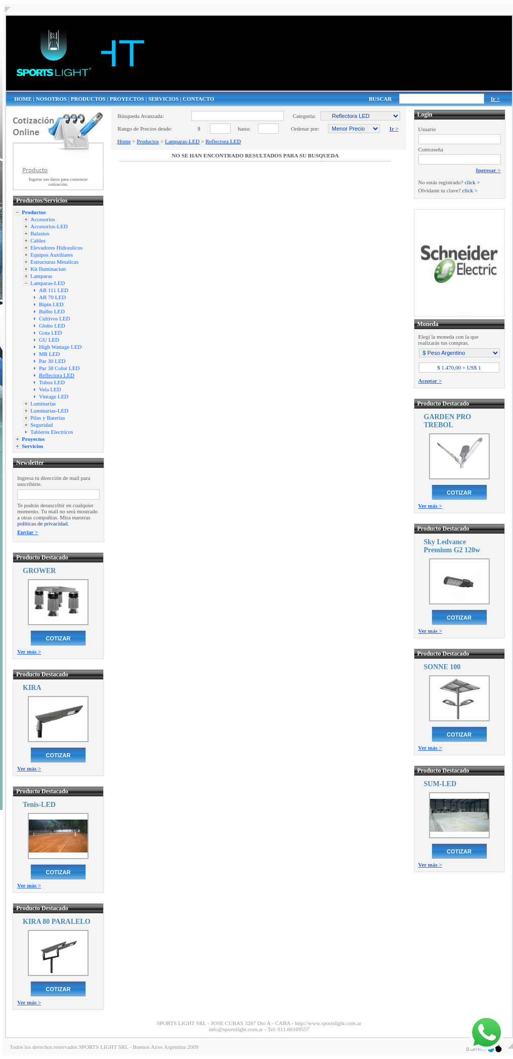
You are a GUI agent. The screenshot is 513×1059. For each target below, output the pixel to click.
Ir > (495, 99)
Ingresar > (488, 170)
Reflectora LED (223, 141)
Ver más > (29, 651)
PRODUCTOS (88, 99)
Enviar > (27, 532)
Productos (148, 141)
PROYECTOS (127, 99)
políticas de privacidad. (43, 523)
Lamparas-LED (182, 141)
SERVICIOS (163, 99)
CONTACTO (199, 99)
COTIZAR (58, 638)
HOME (23, 99)
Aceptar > (430, 381)
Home (124, 141)
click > (472, 182)
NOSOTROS (51, 99)
